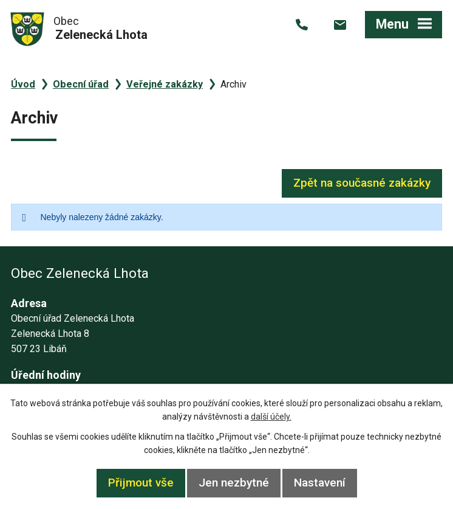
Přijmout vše (141, 483)
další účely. (271, 416)
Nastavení (320, 483)
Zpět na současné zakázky (362, 183)
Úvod (23, 84)
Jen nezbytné (234, 483)
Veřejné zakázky (164, 84)
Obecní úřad (81, 84)
